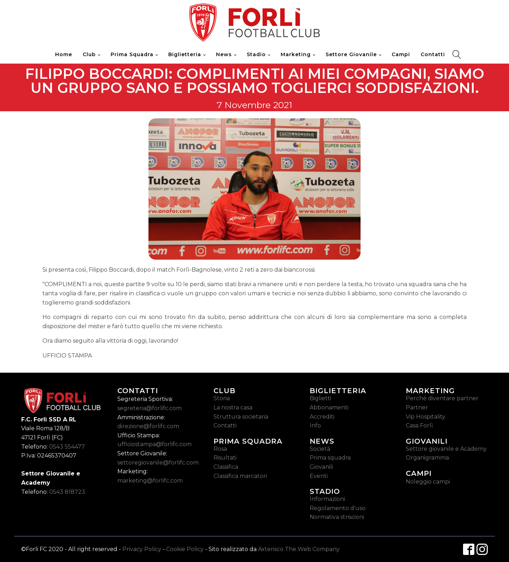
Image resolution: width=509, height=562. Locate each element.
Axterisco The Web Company (299, 549)
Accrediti (322, 416)
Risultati (224, 457)
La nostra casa (232, 407)
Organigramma (427, 457)
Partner (417, 407)
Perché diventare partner (442, 398)
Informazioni (327, 499)
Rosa (220, 448)
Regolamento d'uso (337, 508)
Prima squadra (330, 457)
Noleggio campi (428, 481)
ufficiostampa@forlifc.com (154, 444)
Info (315, 425)
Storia (221, 398)
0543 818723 (67, 492)
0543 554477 (67, 446)
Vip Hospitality (425, 416)
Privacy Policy (141, 549)
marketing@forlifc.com (150, 480)
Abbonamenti (329, 407)
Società (320, 448)
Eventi (319, 476)
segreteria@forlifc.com (149, 408)
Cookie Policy (185, 549)
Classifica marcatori (240, 476)
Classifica (225, 466)
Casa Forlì (419, 425)
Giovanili (321, 466)
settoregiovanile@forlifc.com (158, 462)
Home (63, 54)
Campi (401, 54)
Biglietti (320, 398)
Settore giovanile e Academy (446, 448)
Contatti (433, 54)
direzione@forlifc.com (148, 426)
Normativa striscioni (337, 517)
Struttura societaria (240, 416)
